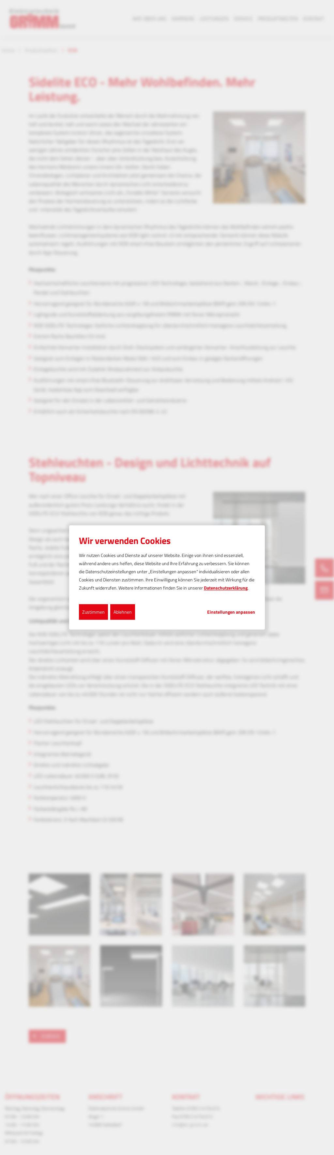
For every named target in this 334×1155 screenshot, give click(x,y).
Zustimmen (93, 611)
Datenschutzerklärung (226, 587)
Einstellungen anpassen (231, 611)
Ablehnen (123, 611)
